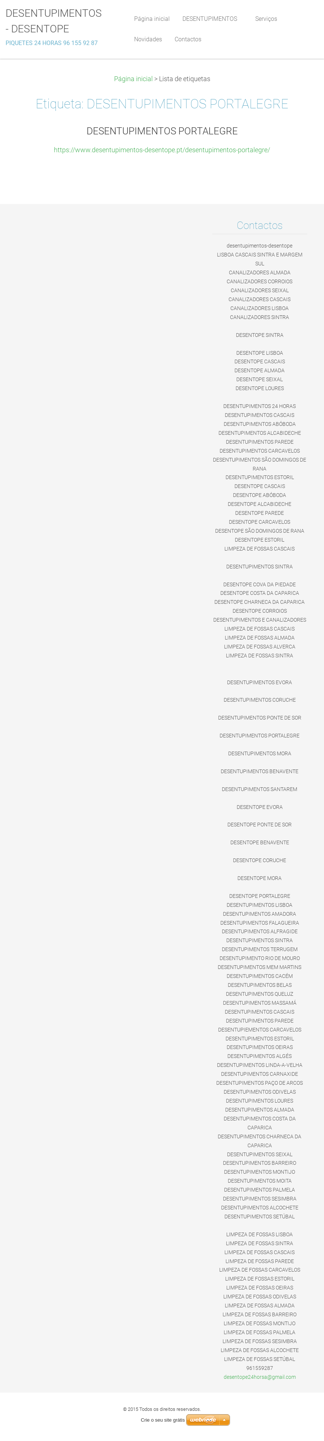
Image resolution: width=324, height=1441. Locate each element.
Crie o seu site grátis (163, 1420)
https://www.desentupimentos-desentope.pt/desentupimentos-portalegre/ (162, 150)
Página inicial (133, 79)
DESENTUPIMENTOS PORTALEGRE (162, 131)
